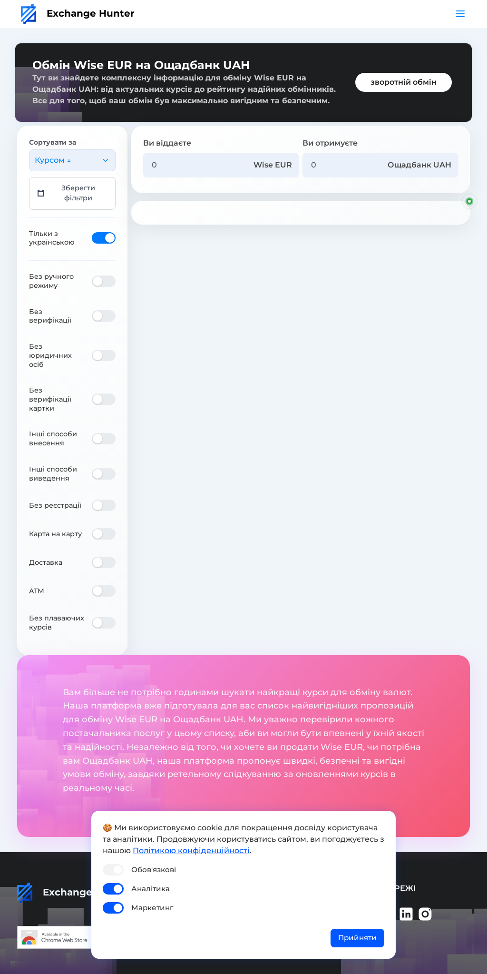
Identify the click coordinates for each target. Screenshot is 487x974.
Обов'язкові (153, 869)
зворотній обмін (403, 82)
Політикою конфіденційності (191, 850)
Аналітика (150, 888)
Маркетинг (152, 907)
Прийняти (357, 937)
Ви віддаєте (167, 143)
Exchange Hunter (78, 13)
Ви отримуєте (330, 143)
